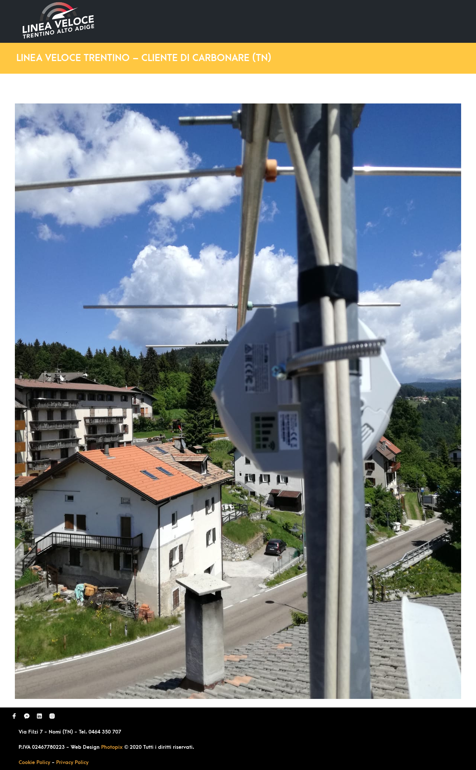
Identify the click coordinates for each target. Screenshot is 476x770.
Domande (314, 21)
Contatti (425, 21)
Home (222, 21)
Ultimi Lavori (265, 21)
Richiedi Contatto (370, 21)
